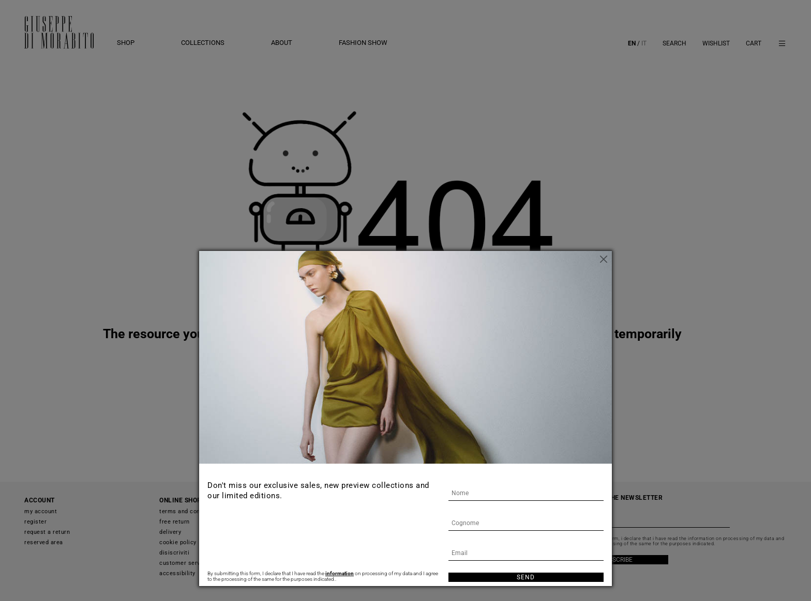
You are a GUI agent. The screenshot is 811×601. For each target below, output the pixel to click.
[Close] (604, 258)
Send (526, 577)
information (339, 573)
